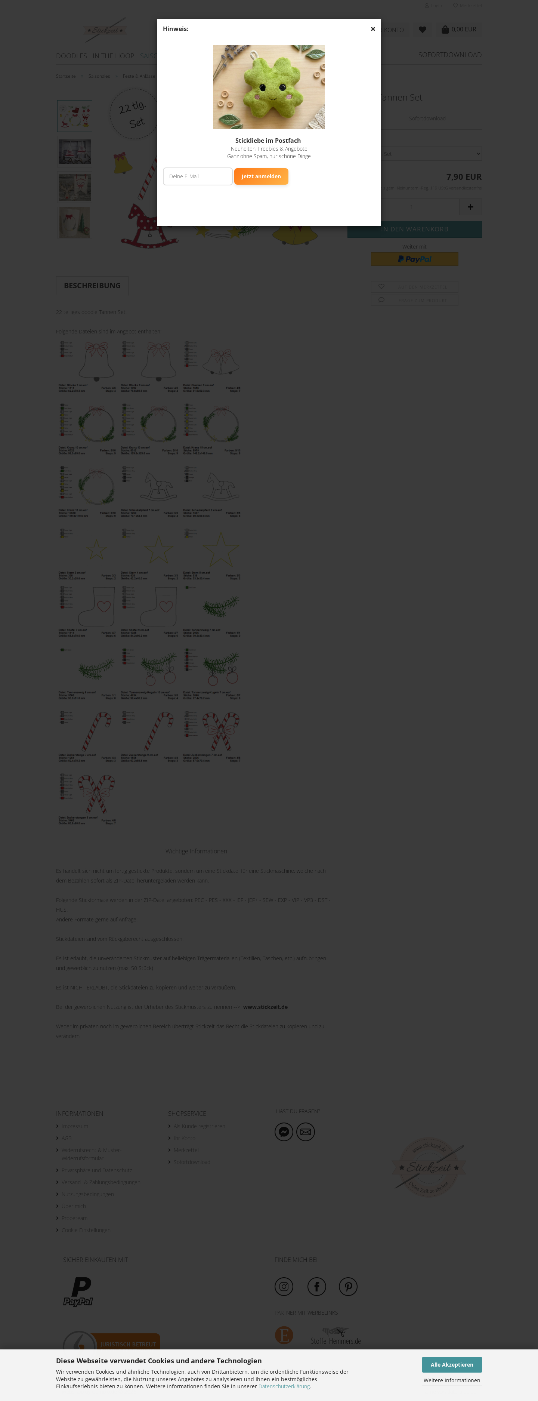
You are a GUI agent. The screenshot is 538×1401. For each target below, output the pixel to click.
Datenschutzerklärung (284, 1386)
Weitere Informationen (452, 1380)
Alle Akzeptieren (452, 1364)
